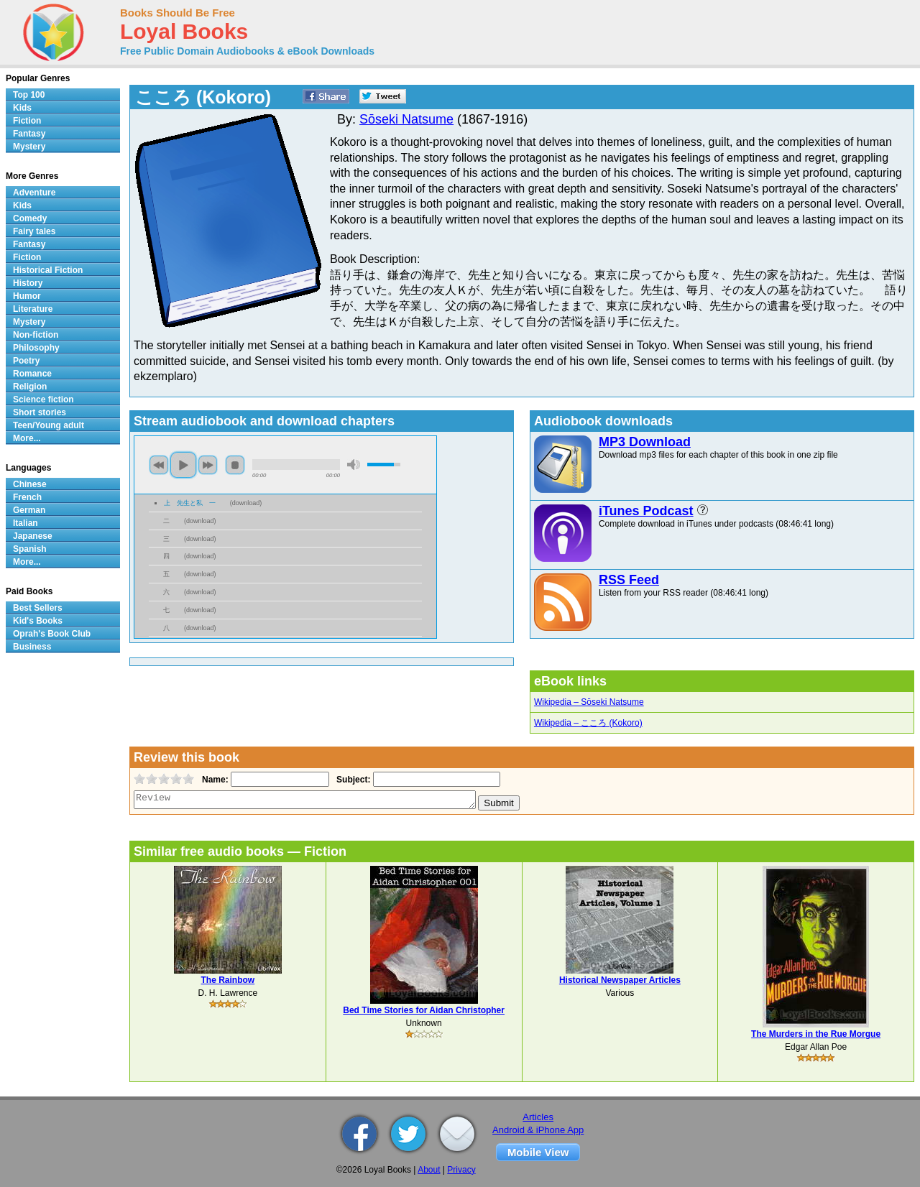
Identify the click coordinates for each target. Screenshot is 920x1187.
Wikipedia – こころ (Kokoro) (588, 723)
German (29, 510)
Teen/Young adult (48, 425)
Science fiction (43, 399)
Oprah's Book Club (52, 634)
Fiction (27, 121)
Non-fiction (35, 335)
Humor (27, 296)
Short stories (39, 412)
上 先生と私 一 (190, 503)
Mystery (29, 147)
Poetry (26, 361)
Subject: (351, 780)
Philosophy (36, 348)
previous (159, 465)
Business (32, 647)
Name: (214, 780)
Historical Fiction (48, 270)
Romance (32, 374)
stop (235, 465)
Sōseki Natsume (406, 119)
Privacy (461, 1170)
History (27, 283)
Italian (25, 523)
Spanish (30, 549)
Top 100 (29, 95)
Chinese (30, 484)
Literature (32, 309)
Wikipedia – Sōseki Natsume (589, 702)
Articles (538, 1117)
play (183, 465)
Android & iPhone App (538, 1129)
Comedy (30, 218)
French (27, 497)
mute (353, 464)
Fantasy (29, 134)
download (246, 503)
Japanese (32, 536)
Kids (22, 108)
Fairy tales (34, 231)
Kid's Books (38, 621)
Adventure (34, 193)
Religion (30, 387)
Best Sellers (38, 608)
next (208, 465)
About (429, 1170)
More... (27, 438)
